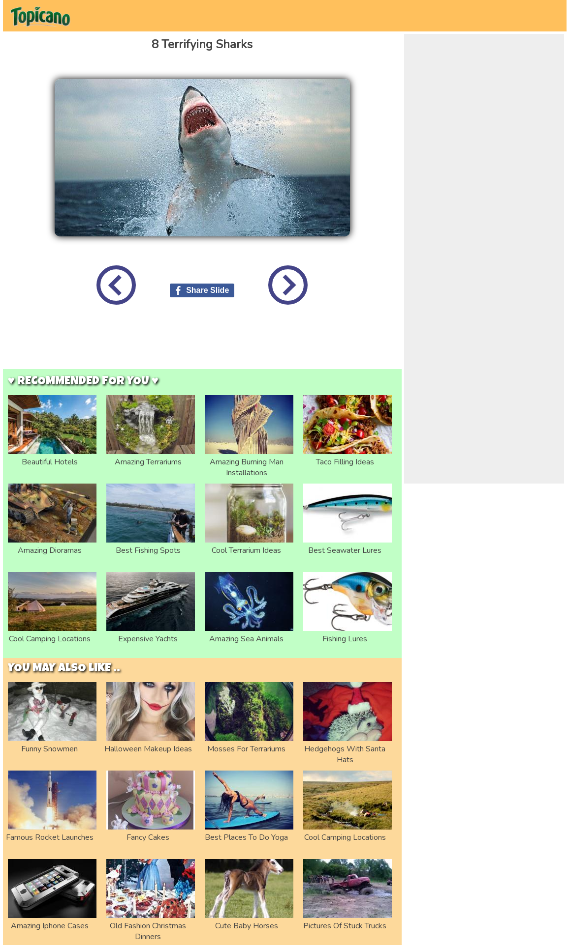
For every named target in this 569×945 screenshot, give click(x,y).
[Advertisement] (202, 344)
